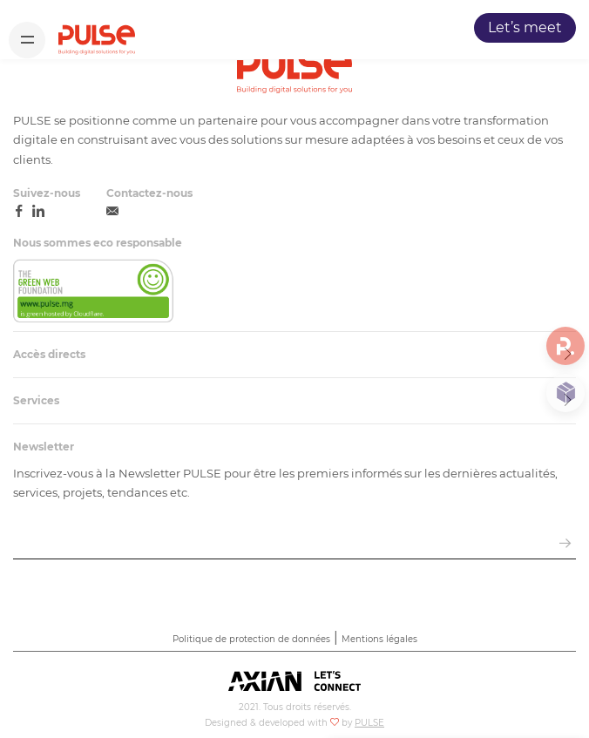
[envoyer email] (565, 544)
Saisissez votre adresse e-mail (103, 522)
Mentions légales (379, 639)
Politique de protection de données (251, 639)
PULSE (369, 722)
